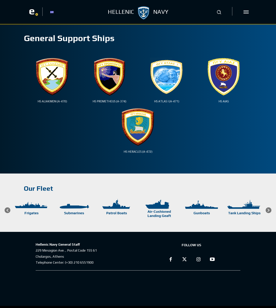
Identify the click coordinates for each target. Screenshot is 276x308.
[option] (31, 210)
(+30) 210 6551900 (79, 262)
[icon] (246, 12)
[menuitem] (52, 12)
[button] (219, 12)
